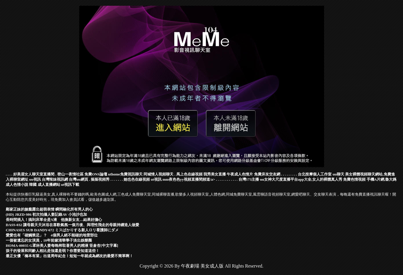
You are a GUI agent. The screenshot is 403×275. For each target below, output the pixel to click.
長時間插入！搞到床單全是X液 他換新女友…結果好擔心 (54, 219)
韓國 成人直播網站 (44, 184)
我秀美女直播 (214, 174)
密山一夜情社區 (70, 174)
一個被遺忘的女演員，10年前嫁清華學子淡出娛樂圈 (49, 240)
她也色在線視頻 (137, 179)
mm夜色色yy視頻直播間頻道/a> (188, 179)
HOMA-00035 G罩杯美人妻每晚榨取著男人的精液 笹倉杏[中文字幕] (62, 245)
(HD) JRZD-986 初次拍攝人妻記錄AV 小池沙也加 (46, 214)
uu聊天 (338, 174)
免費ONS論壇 (95, 174)
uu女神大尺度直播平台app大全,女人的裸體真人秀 (301, 179)
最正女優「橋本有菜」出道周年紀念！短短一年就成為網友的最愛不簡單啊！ (69, 256)
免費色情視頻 (354, 179)
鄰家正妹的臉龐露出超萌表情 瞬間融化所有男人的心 (49, 209)
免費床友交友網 (267, 174)
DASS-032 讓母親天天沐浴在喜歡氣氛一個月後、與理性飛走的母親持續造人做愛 (72, 225)
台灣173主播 (249, 179)
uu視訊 (35, 179)
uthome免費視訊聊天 (125, 174)
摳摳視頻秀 (100, 179)
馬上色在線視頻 (189, 174)
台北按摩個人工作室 (315, 174)
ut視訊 (156, 179)
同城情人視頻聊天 (158, 174)
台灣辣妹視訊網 (55, 179)
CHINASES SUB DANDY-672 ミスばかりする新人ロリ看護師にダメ (62, 230)
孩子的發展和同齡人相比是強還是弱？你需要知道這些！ (52, 251)
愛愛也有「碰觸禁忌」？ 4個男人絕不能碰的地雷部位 (52, 235)
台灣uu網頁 (78, 179)
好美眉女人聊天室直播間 (33, 174)
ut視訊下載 (70, 184)
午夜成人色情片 (240, 174)
